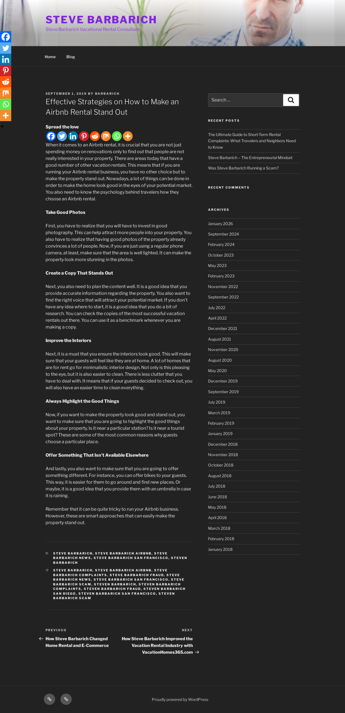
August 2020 (220, 360)
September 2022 (223, 297)
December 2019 (223, 381)
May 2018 (217, 507)
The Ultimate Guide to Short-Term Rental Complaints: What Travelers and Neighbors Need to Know (252, 141)
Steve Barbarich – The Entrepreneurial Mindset (250, 157)
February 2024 (221, 244)
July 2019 (216, 402)
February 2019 (221, 423)
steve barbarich (73, 553)
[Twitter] (62, 136)
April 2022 (217, 318)
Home (50, 56)
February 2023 (221, 275)
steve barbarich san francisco (131, 558)
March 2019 (219, 412)
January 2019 (220, 433)
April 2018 (217, 517)
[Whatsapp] (117, 136)
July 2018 (216, 486)
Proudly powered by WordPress (180, 699)
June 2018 (217, 496)
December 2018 (223, 444)
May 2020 (217, 370)
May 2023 (217, 265)
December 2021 (222, 328)
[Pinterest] (84, 136)
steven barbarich (115, 584)
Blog (70, 56)
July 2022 (216, 307)
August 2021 (219, 339)
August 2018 (219, 475)
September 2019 (223, 391)
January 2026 (220, 223)
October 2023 (221, 255)
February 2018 (221, 538)
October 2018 (220, 465)
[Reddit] (95, 136)
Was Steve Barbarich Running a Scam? (243, 168)
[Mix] (106, 136)
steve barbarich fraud (137, 575)
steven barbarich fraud (112, 589)
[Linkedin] (73, 136)
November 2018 (223, 454)
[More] (128, 136)
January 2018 (220, 549)
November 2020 (223, 349)
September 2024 (223, 234)
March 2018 (219, 528)
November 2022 (223, 286)
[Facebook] (51, 136)
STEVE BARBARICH (101, 19)
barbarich (107, 94)
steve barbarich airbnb (123, 553)
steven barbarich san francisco (117, 594)
